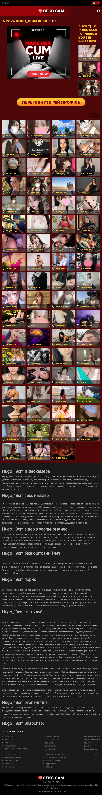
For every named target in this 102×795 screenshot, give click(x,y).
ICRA (57, 782)
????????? (9, 764)
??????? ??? (10, 739)
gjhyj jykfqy (49, 743)
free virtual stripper (53, 760)
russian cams (10, 767)
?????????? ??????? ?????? (16, 749)
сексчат (5, 3)
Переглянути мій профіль (51, 102)
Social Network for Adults (56, 757)
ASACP (51, 782)
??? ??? (8, 743)
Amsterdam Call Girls (92, 736)
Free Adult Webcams (92, 739)
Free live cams (10, 754)
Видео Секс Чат (90, 749)
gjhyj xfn (87, 746)
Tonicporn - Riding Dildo (55, 754)
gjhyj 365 (87, 743)
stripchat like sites (52, 736)
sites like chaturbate (13, 757)
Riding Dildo (95, 754)
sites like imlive (50, 749)
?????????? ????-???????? (55, 739)
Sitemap (49, 767)
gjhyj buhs (9, 736)
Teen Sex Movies (11, 760)
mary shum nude (11, 746)
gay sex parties (51, 746)
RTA (45, 782)
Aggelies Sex (51, 764)
